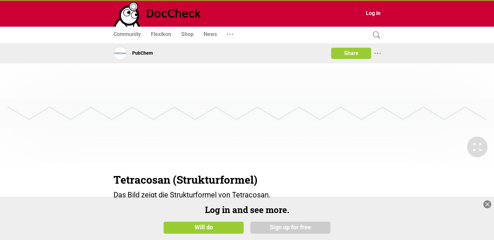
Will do (204, 227)
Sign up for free (290, 227)
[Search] (375, 35)
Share (351, 53)
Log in (373, 13)
